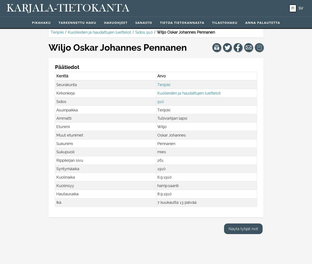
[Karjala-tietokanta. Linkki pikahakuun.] (68, 8)
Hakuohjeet (115, 22)
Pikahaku (41, 22)
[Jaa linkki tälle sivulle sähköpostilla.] (248, 47)
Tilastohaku (224, 22)
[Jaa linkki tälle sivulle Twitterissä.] (227, 47)
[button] (216, 47)
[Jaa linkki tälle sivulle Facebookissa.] (238, 47)
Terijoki (57, 32)
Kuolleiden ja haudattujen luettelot (99, 32)
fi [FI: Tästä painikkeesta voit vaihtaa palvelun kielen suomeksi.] (292, 8)
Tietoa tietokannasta (182, 22)
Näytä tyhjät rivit (243, 229)
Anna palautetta (262, 22)
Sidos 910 (144, 32)
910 (160, 101)
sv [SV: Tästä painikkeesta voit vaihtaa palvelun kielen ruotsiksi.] (301, 8)
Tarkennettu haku (77, 22)
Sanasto (143, 22)
